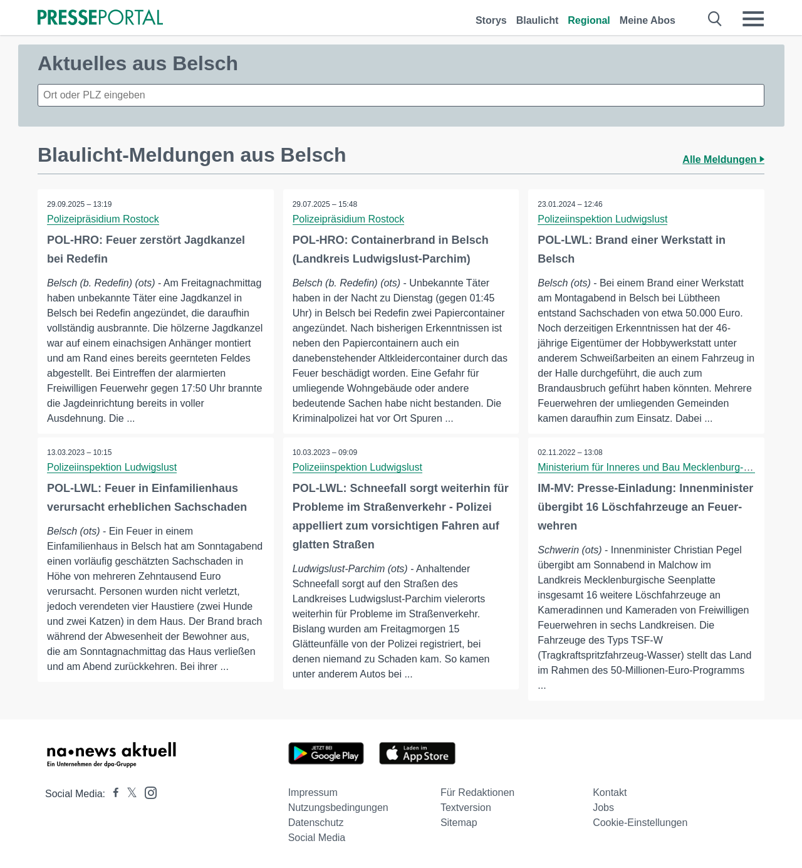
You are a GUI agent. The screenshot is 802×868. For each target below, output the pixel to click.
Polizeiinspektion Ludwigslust (602, 219)
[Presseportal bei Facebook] (112, 793)
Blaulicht (537, 20)
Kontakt (610, 792)
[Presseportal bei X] (128, 793)
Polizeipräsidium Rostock (103, 219)
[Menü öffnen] (753, 19)
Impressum (313, 792)
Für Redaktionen (477, 792)
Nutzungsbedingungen (338, 807)
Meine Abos (647, 20)
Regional (589, 20)
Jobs (603, 807)
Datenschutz (316, 822)
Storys (491, 20)
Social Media (317, 837)
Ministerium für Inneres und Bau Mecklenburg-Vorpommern (669, 467)
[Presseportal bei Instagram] (147, 792)
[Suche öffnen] (715, 19)
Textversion (465, 807)
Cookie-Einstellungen (640, 822)
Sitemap (458, 822)
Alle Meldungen (723, 159)
